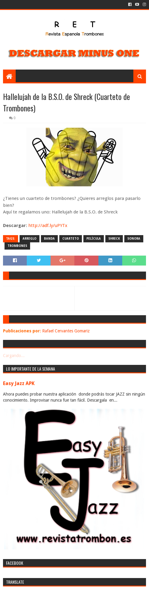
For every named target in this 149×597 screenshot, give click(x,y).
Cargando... (14, 355)
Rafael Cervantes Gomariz (66, 330)
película (93, 238)
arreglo (29, 238)
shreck (114, 238)
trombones (17, 245)
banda (49, 238)
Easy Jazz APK (19, 383)
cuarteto (70, 238)
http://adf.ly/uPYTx (47, 225)
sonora (133, 238)
